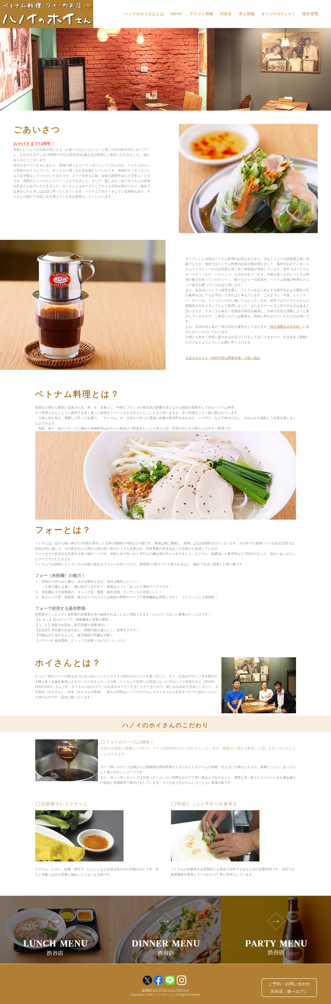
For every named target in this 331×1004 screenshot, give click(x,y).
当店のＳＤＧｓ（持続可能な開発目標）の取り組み (222, 358)
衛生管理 (310, 14)
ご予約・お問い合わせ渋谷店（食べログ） (289, 988)
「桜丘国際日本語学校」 (285, 327)
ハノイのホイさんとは (143, 14)
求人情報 (246, 14)
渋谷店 (225, 14)
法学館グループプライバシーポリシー (165, 990)
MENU (176, 14)
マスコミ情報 (201, 14)
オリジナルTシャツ (278, 14)
